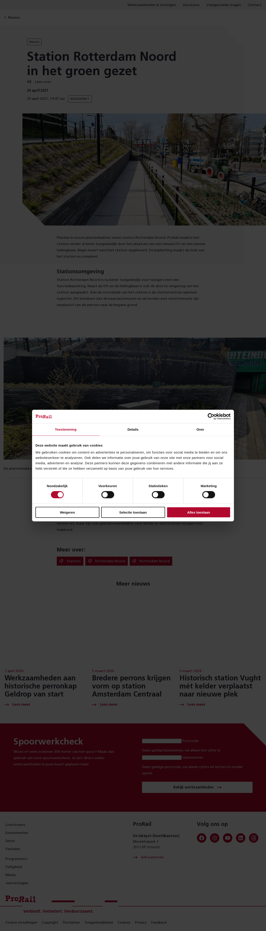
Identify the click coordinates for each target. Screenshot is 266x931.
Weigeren (67, 512)
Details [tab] (132, 429)
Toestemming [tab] (65, 429)
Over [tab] (200, 429)
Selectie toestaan (133, 512)
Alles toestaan (198, 512)
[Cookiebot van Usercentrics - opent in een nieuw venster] (211, 416)
